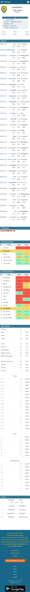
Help (15, 566)
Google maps (14, 27)
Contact (15, 577)
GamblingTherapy (15, 553)
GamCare (15, 555)
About (14, 574)
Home (15, 31)
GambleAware (15, 550)
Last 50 (3, 34)
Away (27, 31)
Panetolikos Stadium (16, 21)
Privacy (15, 569)
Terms (15, 571)
